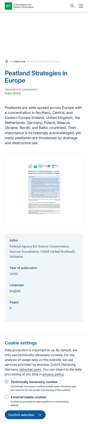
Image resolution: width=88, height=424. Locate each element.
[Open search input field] (71, 6)
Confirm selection (25, 414)
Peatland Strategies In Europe (45, 61)
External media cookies (28, 397)
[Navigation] (79, 6)
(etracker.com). (30, 369)
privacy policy (53, 374)
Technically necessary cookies (34, 382)
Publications (20, 61)
